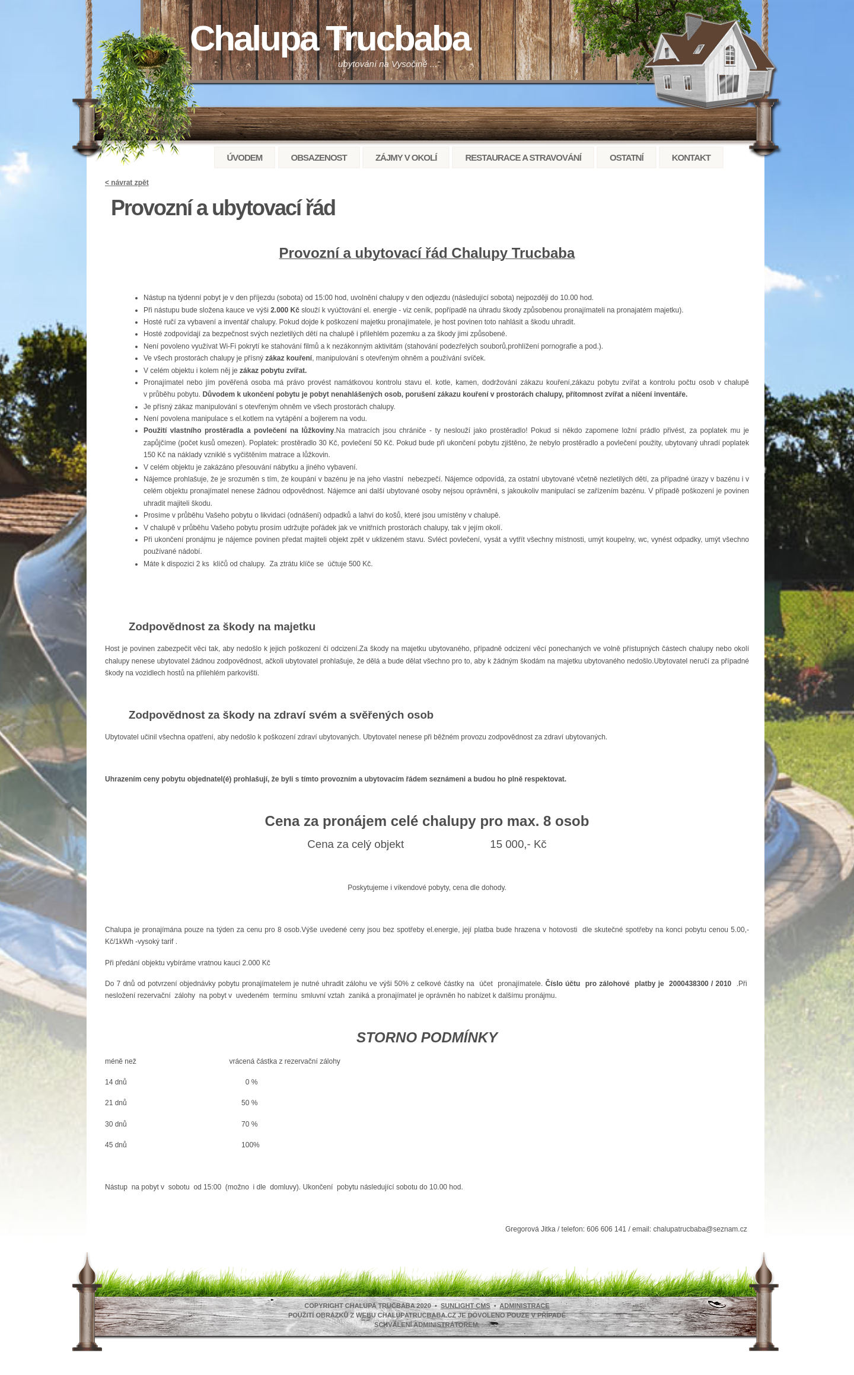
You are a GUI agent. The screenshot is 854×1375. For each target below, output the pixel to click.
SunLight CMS (465, 1305)
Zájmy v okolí (405, 157)
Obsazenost (319, 157)
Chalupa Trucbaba (330, 38)
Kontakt (691, 157)
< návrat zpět (127, 182)
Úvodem (245, 157)
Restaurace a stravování (523, 157)
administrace (524, 1305)
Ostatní (626, 157)
